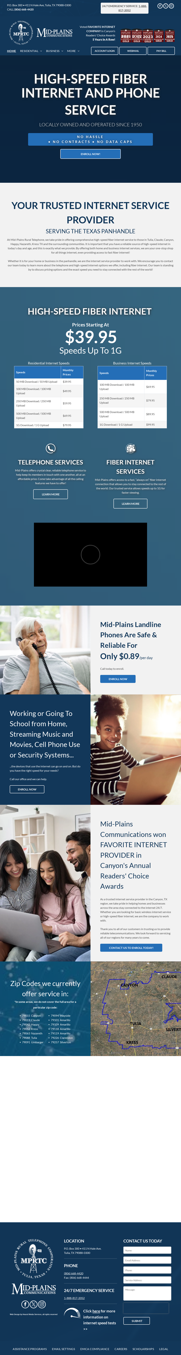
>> (85, 1329)
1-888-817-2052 (74, 1298)
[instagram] (171, 6)
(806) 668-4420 (24, 9)
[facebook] (160, 6)
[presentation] (146, 1308)
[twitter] (165, 6)
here (96, 1311)
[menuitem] (12, 50)
